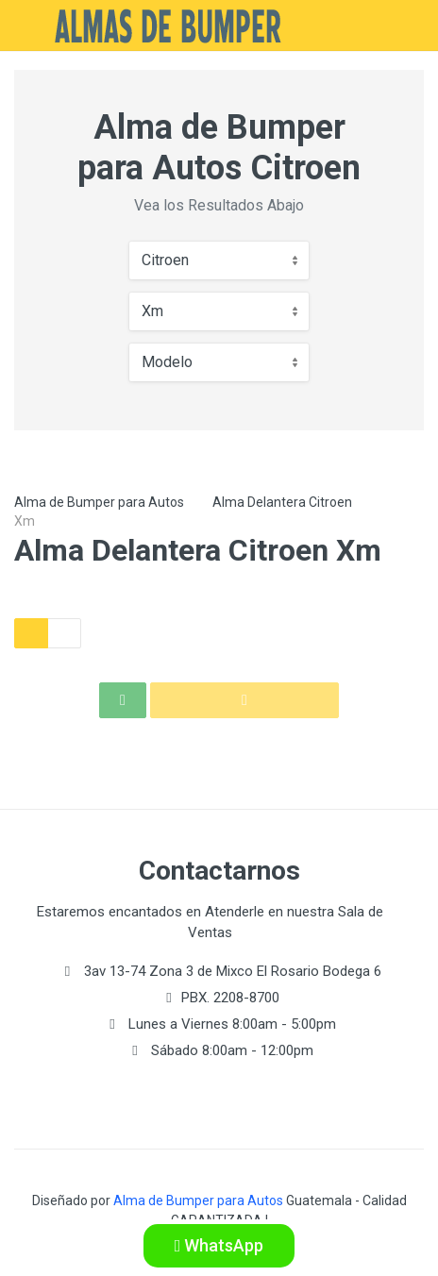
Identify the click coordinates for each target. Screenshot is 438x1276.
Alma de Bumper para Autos (99, 502)
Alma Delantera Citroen (282, 502)
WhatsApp (219, 1245)
